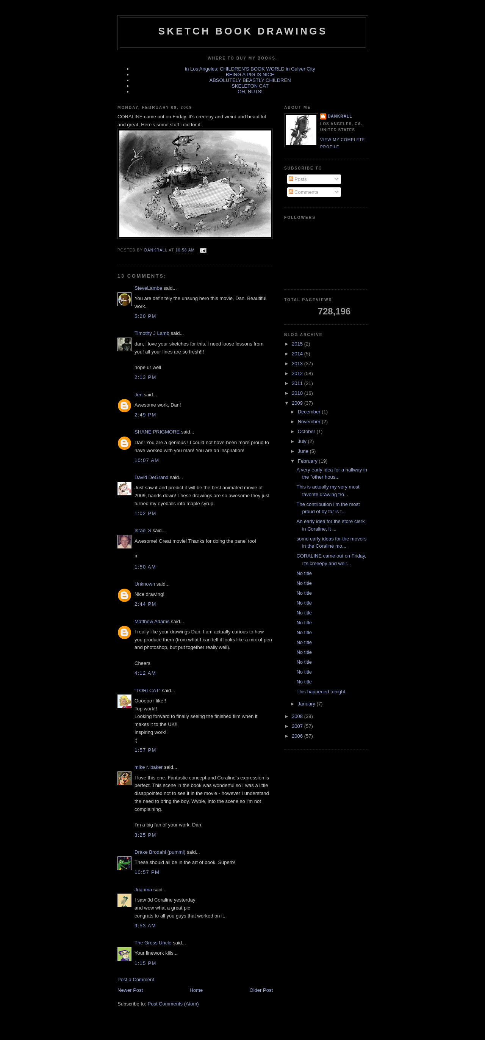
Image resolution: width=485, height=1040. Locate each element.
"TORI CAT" (148, 690)
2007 (298, 726)
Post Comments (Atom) (173, 1004)
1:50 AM (145, 567)
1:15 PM (145, 963)
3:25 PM (145, 835)
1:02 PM (145, 513)
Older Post (261, 990)
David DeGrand (152, 477)
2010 (298, 393)
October (307, 431)
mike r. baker (149, 767)
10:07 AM (147, 460)
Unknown (145, 584)
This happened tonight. (321, 691)
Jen (138, 394)
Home (196, 990)
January (307, 704)
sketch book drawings (242, 31)
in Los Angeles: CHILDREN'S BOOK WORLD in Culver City (250, 69)
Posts (298, 179)
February (308, 461)
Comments (303, 192)
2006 (298, 736)
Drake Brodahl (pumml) (160, 852)
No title (303, 573)
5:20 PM (145, 316)
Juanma (143, 889)
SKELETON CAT (250, 86)
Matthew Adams (152, 621)
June (304, 451)
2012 (298, 373)
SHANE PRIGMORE (157, 432)
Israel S (143, 530)
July (303, 441)
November (310, 421)
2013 (298, 363)
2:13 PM (145, 377)
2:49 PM (145, 415)
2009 (298, 403)
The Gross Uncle (153, 943)
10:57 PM (147, 872)
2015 (298, 344)
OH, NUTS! (250, 91)
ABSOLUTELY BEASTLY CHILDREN (250, 80)
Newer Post (130, 990)
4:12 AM (145, 673)
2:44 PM (145, 604)
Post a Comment (135, 979)
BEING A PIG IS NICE (250, 74)
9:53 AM (145, 925)
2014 (298, 354)
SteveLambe (148, 288)
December (310, 412)
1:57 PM (145, 750)
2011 (298, 383)
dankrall (340, 116)
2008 (298, 716)
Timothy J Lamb (152, 333)
